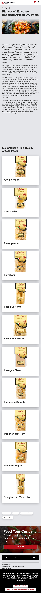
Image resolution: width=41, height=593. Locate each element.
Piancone (6, 513)
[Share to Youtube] (34, 557)
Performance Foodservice (8, 3)
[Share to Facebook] (6, 557)
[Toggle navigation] (38, 2)
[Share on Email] (9, 8)
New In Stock (7, 517)
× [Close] (34, 572)
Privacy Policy (11, 577)
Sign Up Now (20, 547)
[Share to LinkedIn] (24, 557)
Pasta (15, 513)
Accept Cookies (20, 586)
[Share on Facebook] (3, 8)
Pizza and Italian (26, 513)
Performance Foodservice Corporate (13, 567)
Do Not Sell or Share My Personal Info (20, 589)
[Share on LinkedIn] (6, 8)
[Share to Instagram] (15, 557)
